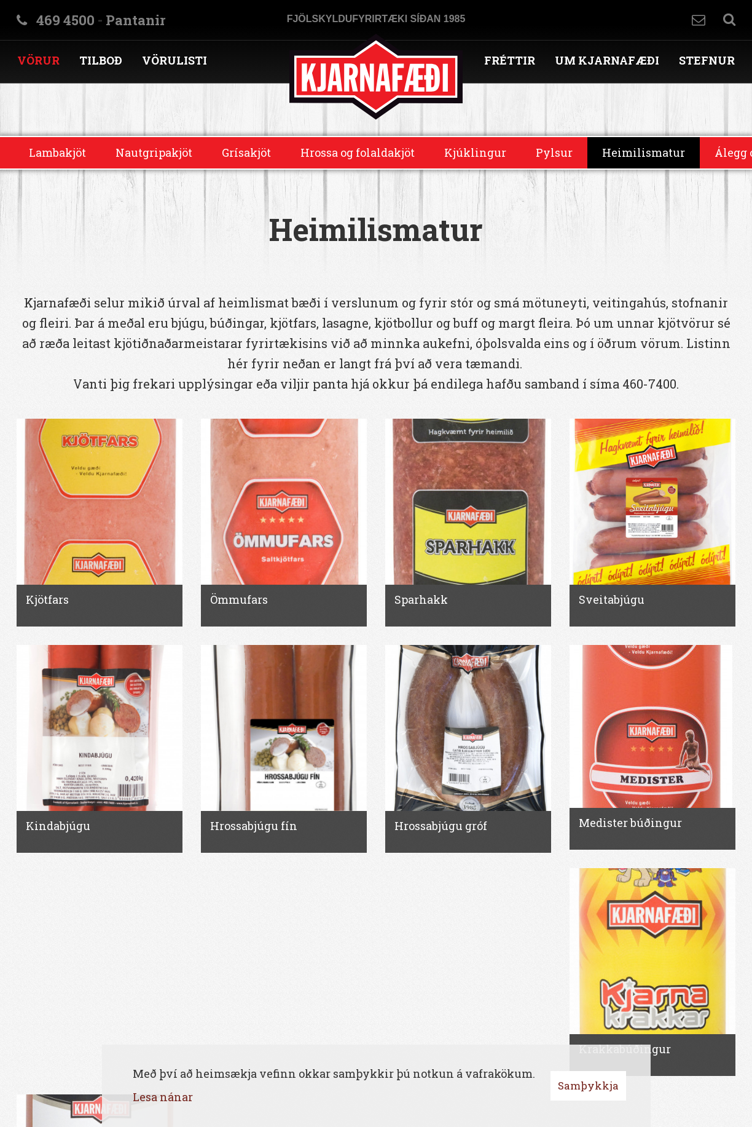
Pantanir (135, 20)
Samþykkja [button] (588, 1085)
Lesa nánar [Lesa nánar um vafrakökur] (163, 1096)
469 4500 (65, 20)
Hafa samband (698, 20)
